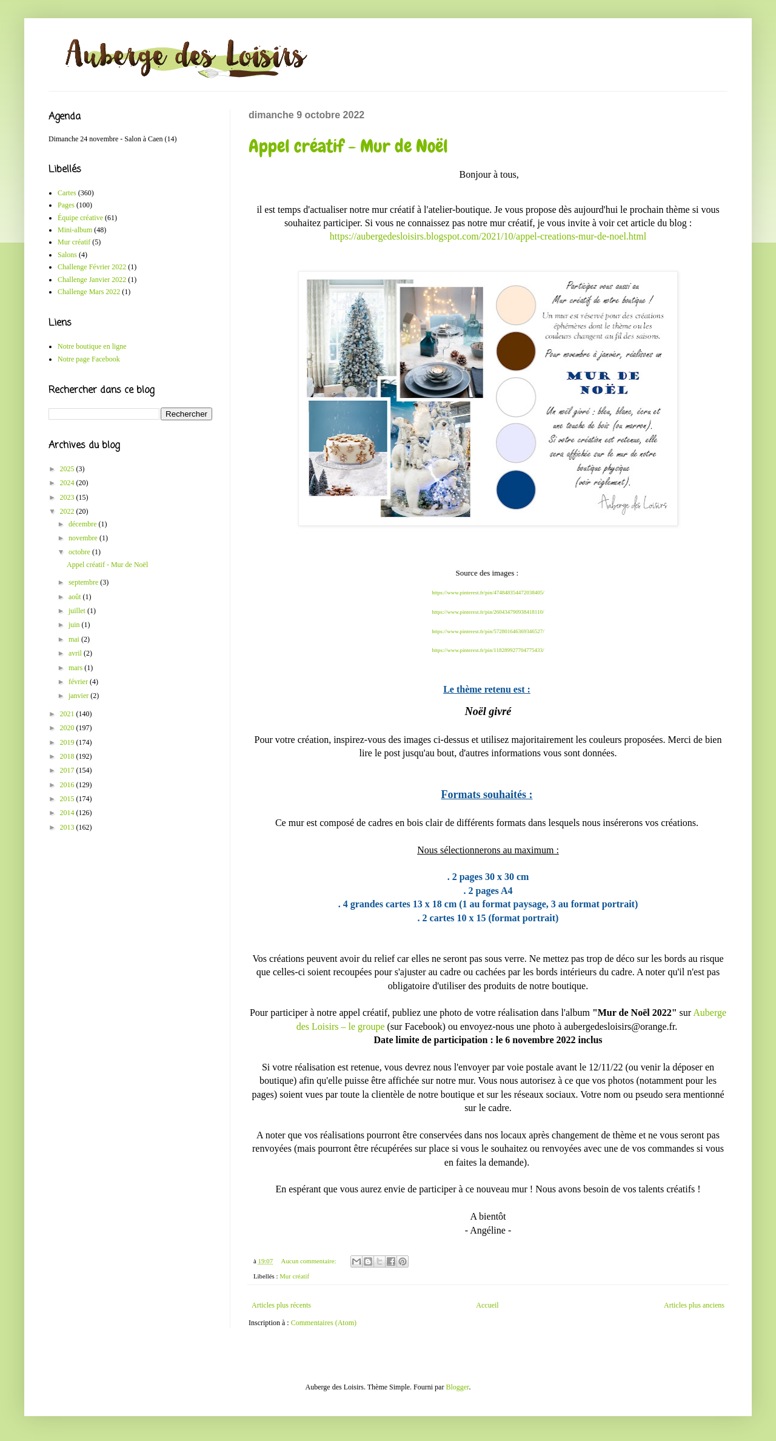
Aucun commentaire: (309, 1261)
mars (76, 667)
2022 (68, 511)
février (79, 681)
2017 (68, 770)
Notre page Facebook (89, 359)
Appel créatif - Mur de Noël (348, 146)
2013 (68, 827)
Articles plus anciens (694, 1305)
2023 (68, 497)
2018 (68, 756)
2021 (68, 714)
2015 (68, 798)
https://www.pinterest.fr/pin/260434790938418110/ (488, 612)
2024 (68, 483)
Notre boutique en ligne (92, 346)
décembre (84, 524)
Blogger (457, 1387)
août (76, 597)
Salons (67, 254)
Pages (66, 205)
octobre (80, 552)
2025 (68, 469)
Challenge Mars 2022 (89, 291)
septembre (84, 582)
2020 (68, 728)
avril (76, 653)
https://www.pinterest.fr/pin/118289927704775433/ (488, 650)
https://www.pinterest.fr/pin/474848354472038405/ (488, 593)
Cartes (67, 193)
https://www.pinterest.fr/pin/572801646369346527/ (488, 631)
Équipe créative (80, 217)
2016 (68, 785)
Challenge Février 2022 (92, 267)
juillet (78, 610)
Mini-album (75, 230)
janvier (79, 695)
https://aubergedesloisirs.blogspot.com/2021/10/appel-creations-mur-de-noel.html (488, 236)
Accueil (487, 1305)
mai (75, 639)
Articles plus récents (281, 1305)
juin (75, 624)
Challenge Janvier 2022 (92, 279)
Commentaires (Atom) (323, 1322)
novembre (84, 538)
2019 (68, 742)
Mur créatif (294, 1276)
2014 (68, 812)
